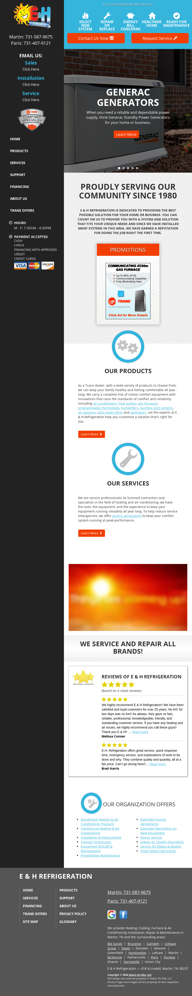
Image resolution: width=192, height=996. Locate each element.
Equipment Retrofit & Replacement (96, 848)
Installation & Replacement (101, 837)
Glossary (67, 921)
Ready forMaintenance (176, 19)
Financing (19, 186)
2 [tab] (124, 169)
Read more (140, 732)
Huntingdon (137, 953)
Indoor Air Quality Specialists (162, 842)
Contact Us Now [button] (96, 38)
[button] (109, 291)
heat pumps (127, 403)
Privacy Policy (72, 913)
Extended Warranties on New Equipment (158, 830)
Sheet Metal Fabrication (158, 851)
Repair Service (151, 837)
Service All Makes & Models (160, 846)
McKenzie (114, 957)
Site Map (30, 921)
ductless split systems (156, 408)
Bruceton (134, 944)
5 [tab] (138, 169)
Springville (132, 962)
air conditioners (105, 403)
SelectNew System (85, 21)
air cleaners (87, 412)
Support (17, 174)
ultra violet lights (110, 412)
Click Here (30, 69)
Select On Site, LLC (140, 974)
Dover (126, 948)
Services (17, 162)
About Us (18, 198)
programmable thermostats (99, 408)
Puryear (169, 957)
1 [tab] (120, 169)
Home (15, 139)
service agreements (127, 516)
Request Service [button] (159, 38)
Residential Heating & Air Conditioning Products (99, 821)
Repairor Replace (107, 21)
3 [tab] (129, 169)
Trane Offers (22, 210)
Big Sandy (114, 944)
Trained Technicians (96, 842)
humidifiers (129, 408)
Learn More (126, 134)
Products (19, 151)
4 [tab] (133, 169)
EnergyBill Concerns (130, 21)
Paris (154, 957)
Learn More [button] (91, 434)
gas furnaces (147, 403)
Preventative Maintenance (100, 855)
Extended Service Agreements (153, 821)
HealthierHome (151, 19)
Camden (153, 944)
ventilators (138, 412)
